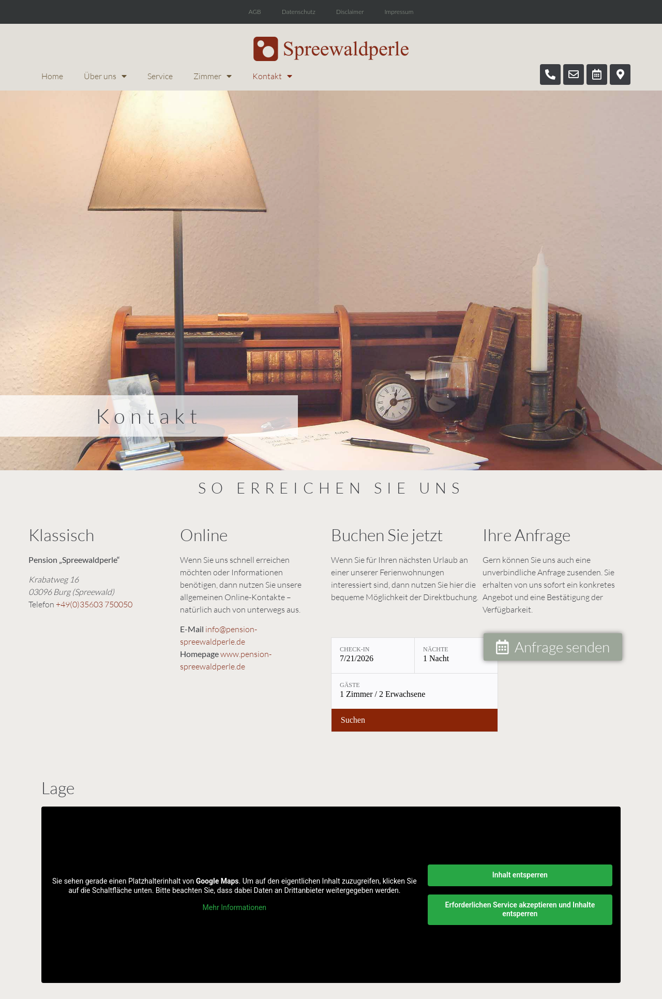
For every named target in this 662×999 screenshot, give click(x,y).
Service (160, 76)
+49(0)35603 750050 (94, 604)
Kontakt (272, 76)
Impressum (398, 12)
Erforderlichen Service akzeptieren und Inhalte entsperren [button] (520, 909)
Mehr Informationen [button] (234, 907)
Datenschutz (298, 12)
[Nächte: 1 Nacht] (456, 655)
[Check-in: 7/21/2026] (373, 655)
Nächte (435, 649)
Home (52, 76)
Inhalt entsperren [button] (520, 875)
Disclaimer (350, 12)
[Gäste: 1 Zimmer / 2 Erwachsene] (415, 691)
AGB (255, 12)
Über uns (105, 76)
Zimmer (212, 76)
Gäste (350, 685)
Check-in (354, 649)
